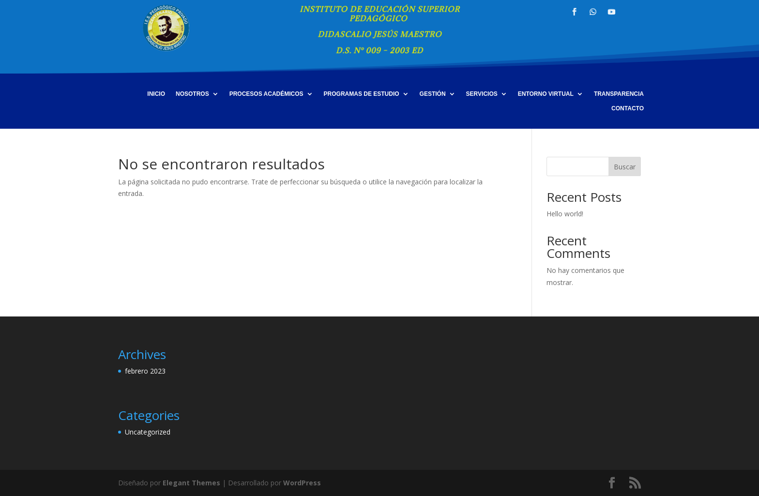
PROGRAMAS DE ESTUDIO (361, 93)
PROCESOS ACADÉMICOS (266, 93)
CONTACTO (627, 108)
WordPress (302, 482)
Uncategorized (147, 431)
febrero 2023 (145, 371)
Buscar (625, 166)
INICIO (156, 93)
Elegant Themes (191, 482)
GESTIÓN (433, 93)
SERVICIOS (482, 93)
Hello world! (564, 213)
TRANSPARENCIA (619, 93)
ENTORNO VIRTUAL (546, 93)
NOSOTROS (192, 93)
